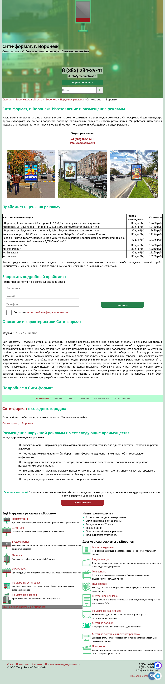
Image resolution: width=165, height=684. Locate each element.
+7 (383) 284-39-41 (82, 139)
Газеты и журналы (103, 547)
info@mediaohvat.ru (82, 143)
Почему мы (22, 664)
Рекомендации (101, 398)
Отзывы (71, 398)
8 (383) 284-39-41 (148, 667)
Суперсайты (19, 569)
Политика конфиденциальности (62, 664)
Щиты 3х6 (18, 528)
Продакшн (98, 646)
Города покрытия (122, 398)
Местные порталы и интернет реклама (116, 634)
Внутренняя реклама (105, 596)
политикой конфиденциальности (47, 312)
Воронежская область (28, 99)
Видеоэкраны (20, 541)
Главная (7, 99)
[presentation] (122, 292)
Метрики (58, 398)
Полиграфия (99, 583)
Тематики (84, 398)
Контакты (37, 664)
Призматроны (20, 519)
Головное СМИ (42, 398)
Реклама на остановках (26, 582)
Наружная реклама (72, 99)
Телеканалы (99, 571)
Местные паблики (103, 623)
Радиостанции (101, 559)
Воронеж (51, 99)
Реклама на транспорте (106, 610)
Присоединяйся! (139, 675)
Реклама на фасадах (24, 595)
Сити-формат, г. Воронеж (17, 423)
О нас (10, 664)
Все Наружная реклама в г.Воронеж (24, 607)
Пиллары (17, 555)
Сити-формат (14, 408)
